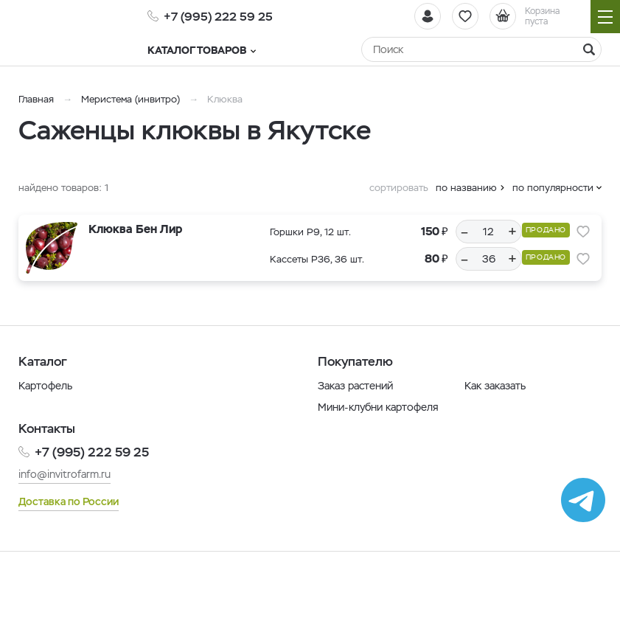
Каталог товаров (201, 50)
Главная (36, 99)
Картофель (45, 385)
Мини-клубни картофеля (378, 407)
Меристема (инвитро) (132, 99)
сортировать (398, 187)
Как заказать (495, 385)
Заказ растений (355, 385)
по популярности (552, 187)
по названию (466, 187)
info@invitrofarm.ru (64, 474)
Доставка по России (68, 501)
